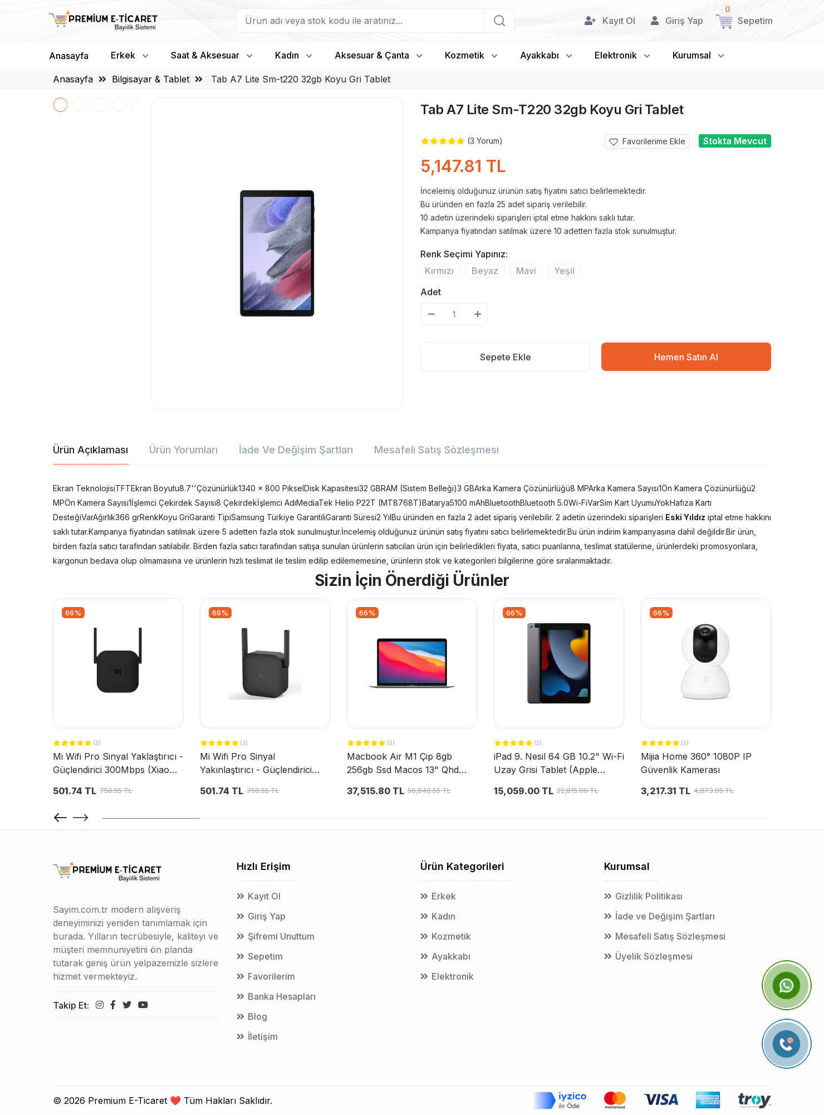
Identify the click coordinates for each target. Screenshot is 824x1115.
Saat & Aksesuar (205, 55)
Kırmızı (439, 270)
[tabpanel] (412, 524)
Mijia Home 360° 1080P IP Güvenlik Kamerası (696, 763)
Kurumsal (692, 55)
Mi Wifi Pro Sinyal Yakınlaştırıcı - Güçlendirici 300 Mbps (256, 763)
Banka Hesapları (282, 996)
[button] (80, 817)
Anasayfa (69, 55)
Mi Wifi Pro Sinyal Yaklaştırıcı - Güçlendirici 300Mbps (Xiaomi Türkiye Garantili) (118, 763)
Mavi (526, 270)
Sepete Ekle (505, 357)
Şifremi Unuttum (281, 936)
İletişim (263, 1036)
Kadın (287, 55)
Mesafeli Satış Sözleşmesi (670, 936)
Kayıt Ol (264, 896)
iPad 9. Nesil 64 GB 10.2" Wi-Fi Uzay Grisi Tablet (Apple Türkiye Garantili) (559, 763)
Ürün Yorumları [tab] (183, 450)
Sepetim (265, 956)
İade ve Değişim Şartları (665, 916)
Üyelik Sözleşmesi (654, 956)
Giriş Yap (267, 916)
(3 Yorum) (485, 140)
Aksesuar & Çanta (372, 55)
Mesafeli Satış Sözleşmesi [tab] (436, 450)
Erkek (123, 55)
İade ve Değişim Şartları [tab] (296, 450)
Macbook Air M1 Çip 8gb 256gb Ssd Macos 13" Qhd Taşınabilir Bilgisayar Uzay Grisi (403, 763)
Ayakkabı (539, 55)
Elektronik (616, 55)
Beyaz (485, 270)
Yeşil (564, 270)
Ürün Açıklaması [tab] (90, 450)
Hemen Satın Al (686, 357)
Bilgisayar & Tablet (150, 79)
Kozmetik (464, 55)
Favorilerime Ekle (647, 141)
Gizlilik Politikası (649, 896)
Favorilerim (271, 976)
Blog (257, 1016)
